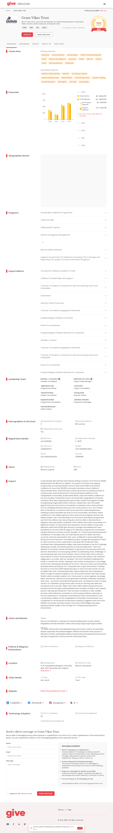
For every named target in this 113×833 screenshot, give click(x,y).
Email (8, 752)
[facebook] (13, 824)
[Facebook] (35, 702)
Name (8, 743)
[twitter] (24, 824)
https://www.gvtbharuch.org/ (54, 691)
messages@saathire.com (93, 783)
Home (8, 11)
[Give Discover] (18, 4)
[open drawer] (104, 4)
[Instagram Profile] (57, 702)
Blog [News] (68, 810)
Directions (46, 671)
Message (10, 761)
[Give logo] (30, 813)
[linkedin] (19, 824)
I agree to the (20, 793)
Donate (27, 34)
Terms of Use (26, 793)
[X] (74, 702)
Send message (46, 793)
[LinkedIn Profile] (59, 379)
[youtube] (7, 824)
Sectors (61, 810)
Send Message (44, 34)
